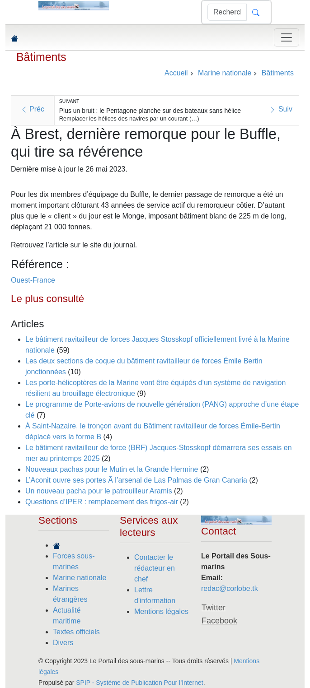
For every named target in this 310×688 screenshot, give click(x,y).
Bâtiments (41, 57)
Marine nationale (79, 577)
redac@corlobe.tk (229, 588)
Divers (63, 642)
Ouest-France (33, 280)
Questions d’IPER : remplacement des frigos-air (101, 502)
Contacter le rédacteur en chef (154, 568)
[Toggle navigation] (286, 37)
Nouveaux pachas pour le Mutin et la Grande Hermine (111, 469)
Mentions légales (161, 611)
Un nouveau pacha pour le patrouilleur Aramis (99, 491)
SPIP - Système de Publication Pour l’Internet (139, 682)
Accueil (176, 73)
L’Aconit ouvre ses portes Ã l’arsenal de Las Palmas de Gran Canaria (136, 480)
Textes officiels (76, 632)
